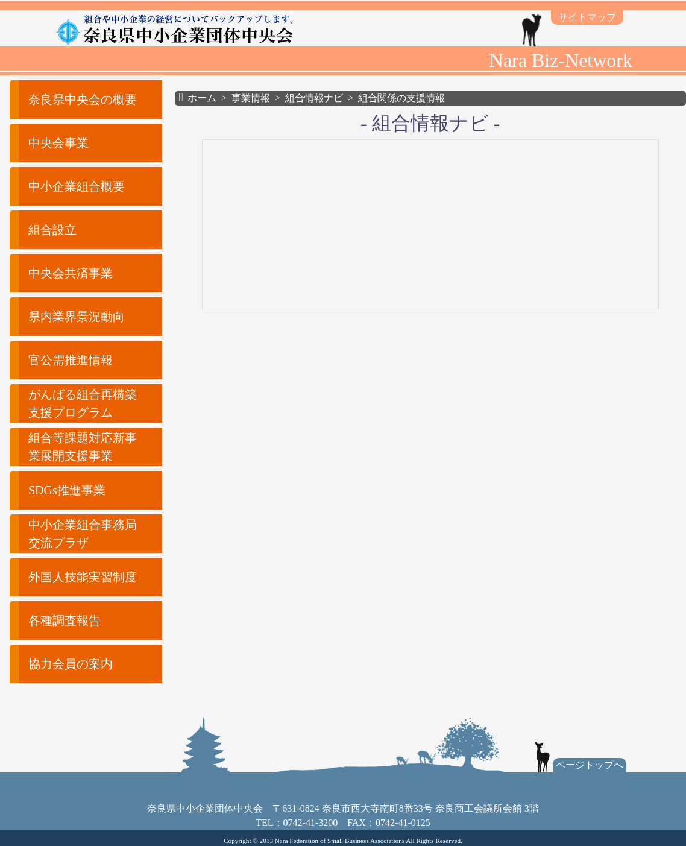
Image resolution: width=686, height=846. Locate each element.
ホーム (201, 98)
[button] (79, 99)
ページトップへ (589, 765)
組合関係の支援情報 (401, 98)
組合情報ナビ (314, 98)
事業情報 (250, 98)
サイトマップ (587, 17)
